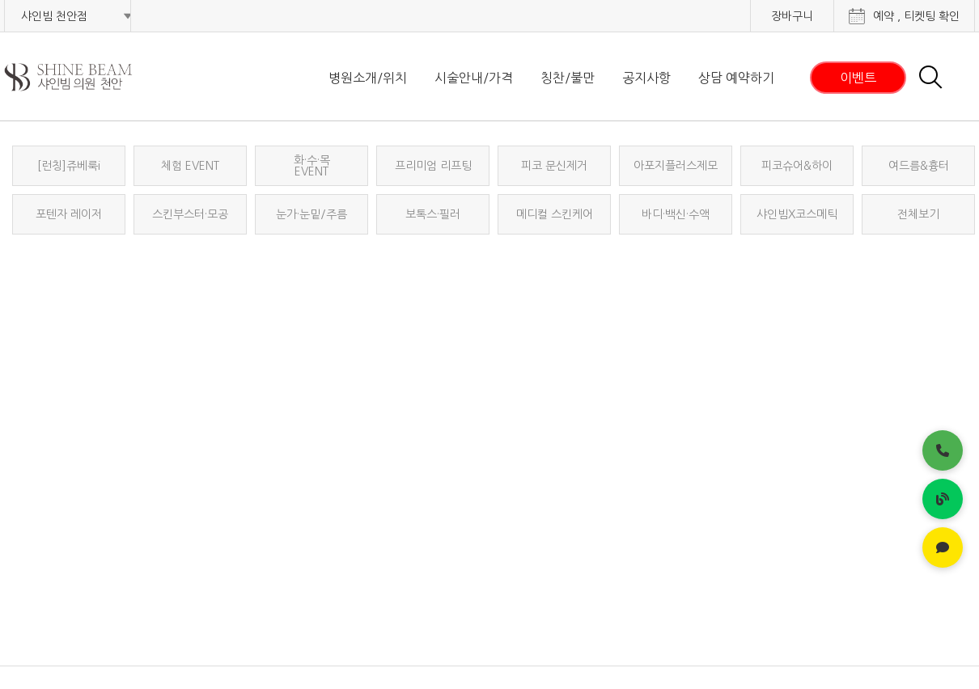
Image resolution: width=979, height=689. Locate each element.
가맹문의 (950, 655)
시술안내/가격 (473, 77)
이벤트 (858, 77)
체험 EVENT (190, 165)
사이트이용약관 (803, 655)
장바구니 (792, 16)
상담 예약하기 (736, 77)
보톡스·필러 (432, 214)
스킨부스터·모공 (190, 214)
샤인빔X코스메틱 (796, 214)
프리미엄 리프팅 (433, 165)
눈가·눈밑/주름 (311, 214)
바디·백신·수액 (676, 214)
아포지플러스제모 (676, 165)
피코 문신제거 (554, 165)
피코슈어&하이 (797, 165)
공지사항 (646, 77)
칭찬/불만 (567, 77)
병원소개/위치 (367, 77)
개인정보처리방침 (631, 655)
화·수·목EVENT (312, 165)
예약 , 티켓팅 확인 (916, 16)
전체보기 (918, 214)
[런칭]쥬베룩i (68, 165)
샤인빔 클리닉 (89, 77)
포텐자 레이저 (69, 214)
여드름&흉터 (918, 165)
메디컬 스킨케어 (554, 214)
